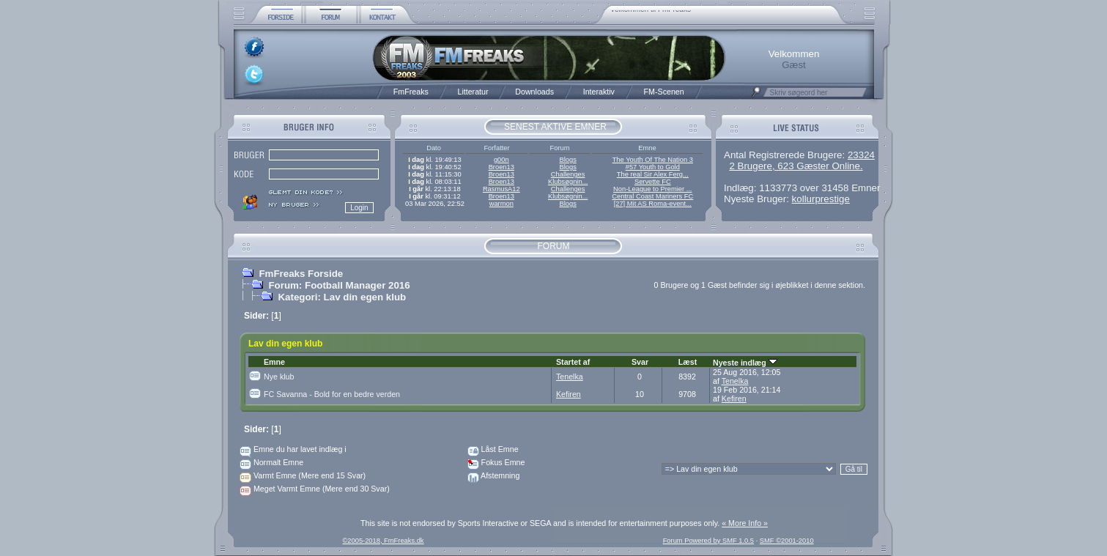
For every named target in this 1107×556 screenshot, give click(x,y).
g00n (501, 159)
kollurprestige (821, 198)
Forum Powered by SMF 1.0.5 (708, 540)
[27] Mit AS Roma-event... (653, 203)
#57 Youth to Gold (653, 167)
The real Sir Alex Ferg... (653, 174)
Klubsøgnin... (568, 181)
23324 (861, 154)
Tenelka (569, 376)
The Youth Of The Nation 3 (652, 159)
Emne (274, 361)
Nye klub (279, 376)
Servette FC (652, 181)
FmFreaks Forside (301, 273)
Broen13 (501, 167)
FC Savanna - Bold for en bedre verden (332, 394)
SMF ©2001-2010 (787, 540)
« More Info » (745, 523)
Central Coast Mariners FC (652, 196)
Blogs (567, 159)
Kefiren (568, 394)
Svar (640, 361)
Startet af (573, 361)
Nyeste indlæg (745, 362)
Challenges (568, 174)
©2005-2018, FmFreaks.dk (382, 540)
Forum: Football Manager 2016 (339, 285)
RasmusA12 (501, 189)
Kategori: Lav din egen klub (342, 297)
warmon (501, 203)
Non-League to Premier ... (652, 189)
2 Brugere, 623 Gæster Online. (795, 165)
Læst (687, 361)
